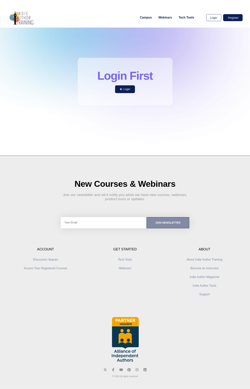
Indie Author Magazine (204, 277)
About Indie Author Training (204, 259)
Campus (146, 17)
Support (204, 294)
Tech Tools (186, 17)
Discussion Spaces (45, 259)
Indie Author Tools (204, 285)
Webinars (165, 17)
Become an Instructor (204, 268)
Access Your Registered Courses (45, 268)
